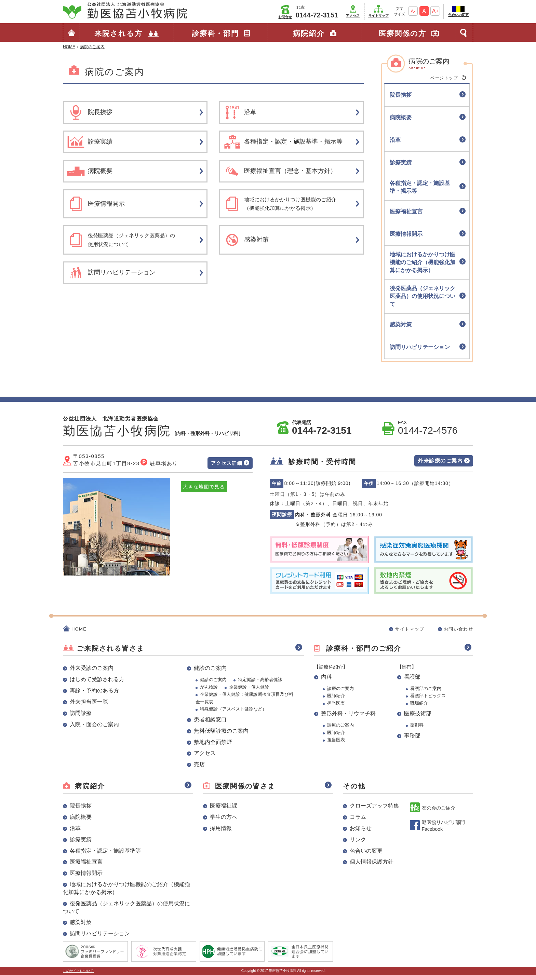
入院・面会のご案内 (94, 724)
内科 (326, 677)
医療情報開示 (86, 873)
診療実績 (81, 839)
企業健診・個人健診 (249, 687)
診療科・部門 (215, 33)
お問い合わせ (458, 629)
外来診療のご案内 (440, 460)
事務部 (412, 736)
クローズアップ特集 (374, 806)
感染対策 (81, 922)
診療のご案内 (340, 688)
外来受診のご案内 (91, 668)
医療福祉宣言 (86, 862)
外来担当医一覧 (89, 702)
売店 (199, 764)
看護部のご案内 (425, 688)
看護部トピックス (428, 695)
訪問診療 (81, 713)
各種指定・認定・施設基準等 (105, 851)
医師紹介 (336, 695)
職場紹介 (419, 703)
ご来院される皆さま (110, 648)
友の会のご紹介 (438, 808)
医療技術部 (417, 713)
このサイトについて (78, 971)
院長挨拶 (81, 806)
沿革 (75, 828)
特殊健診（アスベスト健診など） (233, 709)
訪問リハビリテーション (100, 933)
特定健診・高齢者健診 (260, 679)
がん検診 (209, 687)
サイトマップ (378, 15)
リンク (358, 839)
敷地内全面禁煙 (213, 742)
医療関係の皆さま (245, 786)
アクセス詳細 (226, 463)
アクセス (353, 15)
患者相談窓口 (210, 719)
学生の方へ (223, 817)
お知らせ (361, 828)
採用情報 (221, 828)
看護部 (412, 677)
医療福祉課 (223, 806)
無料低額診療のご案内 (221, 731)
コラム (358, 817)
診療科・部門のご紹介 (363, 648)
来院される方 (118, 33)
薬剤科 (417, 725)
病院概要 (81, 817)
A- (413, 11)
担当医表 (336, 703)
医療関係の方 (403, 33)
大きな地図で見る (204, 486)
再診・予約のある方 (94, 690)
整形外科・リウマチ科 (348, 713)
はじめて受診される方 (97, 679)
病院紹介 (308, 33)
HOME (78, 629)
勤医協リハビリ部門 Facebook (443, 826)
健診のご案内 (210, 668)
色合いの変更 (458, 15)
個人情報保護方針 (371, 862)
